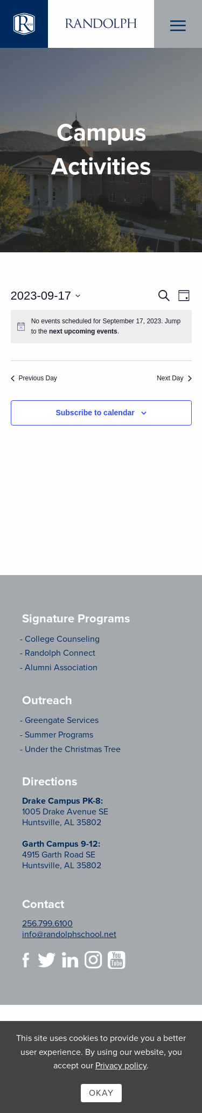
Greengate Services (62, 720)
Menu (178, 24)
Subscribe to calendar (94, 412)
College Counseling (62, 639)
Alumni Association (61, 667)
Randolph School (100, 24)
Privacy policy (121, 1065)
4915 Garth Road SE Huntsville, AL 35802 (61, 855)
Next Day (174, 378)
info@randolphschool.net (69, 934)
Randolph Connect (60, 653)
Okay (101, 1093)
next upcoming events (83, 331)
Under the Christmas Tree (73, 749)
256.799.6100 (47, 923)
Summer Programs (59, 734)
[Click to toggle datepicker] (46, 295)
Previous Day (34, 378)
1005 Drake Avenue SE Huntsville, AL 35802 (65, 812)
